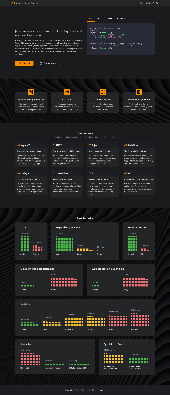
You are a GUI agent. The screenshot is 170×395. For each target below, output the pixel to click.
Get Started (24, 63)
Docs (27, 3)
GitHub (150, 3)
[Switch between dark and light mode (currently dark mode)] (157, 3)
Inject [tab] (98, 18)
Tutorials (34, 3)
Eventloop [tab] (120, 18)
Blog (141, 3)
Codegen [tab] (108, 18)
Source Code (48, 63)
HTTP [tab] (90, 18)
